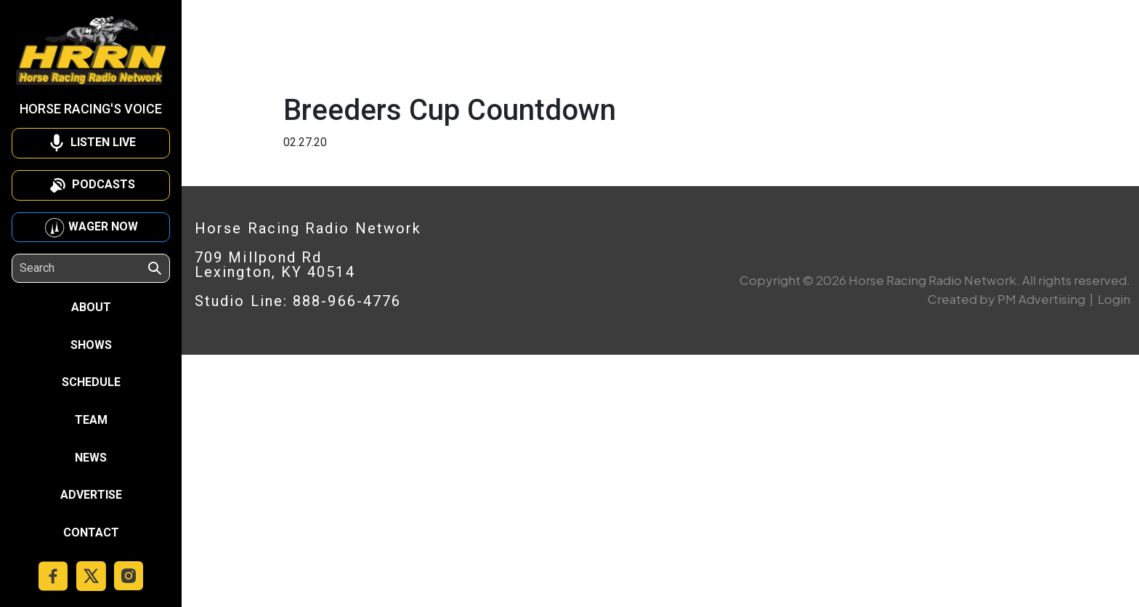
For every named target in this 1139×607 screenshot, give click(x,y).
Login (1114, 299)
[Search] (83, 268)
